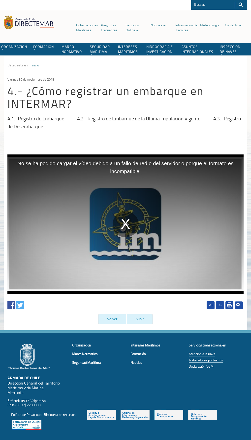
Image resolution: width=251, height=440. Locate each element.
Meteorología (209, 25)
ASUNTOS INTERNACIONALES (197, 49)
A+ (211, 305)
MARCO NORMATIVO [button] (72, 49)
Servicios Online (132, 27)
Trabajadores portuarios (206, 360)
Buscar (240, 5)
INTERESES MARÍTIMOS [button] (128, 49)
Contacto (233, 25)
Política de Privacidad (26, 414)
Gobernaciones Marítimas (87, 27)
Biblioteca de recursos (60, 414)
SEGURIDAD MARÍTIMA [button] (100, 49)
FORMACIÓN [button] (43, 47)
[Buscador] (212, 4)
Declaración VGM (201, 366)
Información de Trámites (186, 27)
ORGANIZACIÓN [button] (14, 47)
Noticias (158, 25)
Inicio (35, 65)
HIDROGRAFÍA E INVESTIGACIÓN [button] (159, 49)
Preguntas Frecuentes (109, 27)
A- (220, 305)
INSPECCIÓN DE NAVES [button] (230, 49)
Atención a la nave (202, 353)
